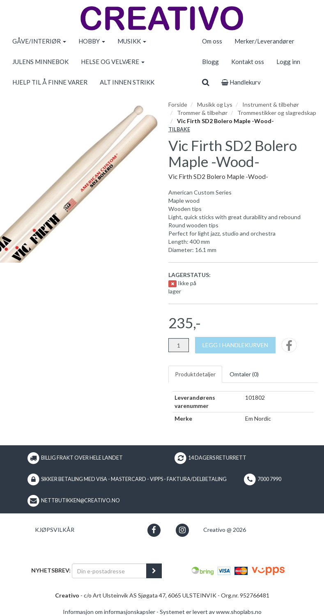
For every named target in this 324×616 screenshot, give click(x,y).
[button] (154, 530)
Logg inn (288, 61)
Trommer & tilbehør (202, 112)
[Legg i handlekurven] (235, 345)
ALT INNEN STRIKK (127, 82)
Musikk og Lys (214, 104)
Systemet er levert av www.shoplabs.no (211, 611)
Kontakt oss (247, 61)
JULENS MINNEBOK (40, 61)
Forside (177, 104)
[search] (205, 82)
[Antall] (178, 345)
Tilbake (179, 129)
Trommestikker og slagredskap (276, 112)
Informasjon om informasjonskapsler (109, 611)
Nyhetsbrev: (51, 570)
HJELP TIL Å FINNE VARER (49, 82)
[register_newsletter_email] (154, 570)
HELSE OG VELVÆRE (113, 61)
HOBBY (91, 41)
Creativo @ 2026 (224, 529)
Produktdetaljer (195, 374)
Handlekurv (241, 82)
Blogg (210, 61)
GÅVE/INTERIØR (39, 41)
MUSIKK (131, 41)
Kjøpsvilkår (54, 529)
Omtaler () (244, 374)
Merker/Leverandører (264, 41)
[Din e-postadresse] (109, 570)
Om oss (212, 41)
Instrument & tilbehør (270, 104)
